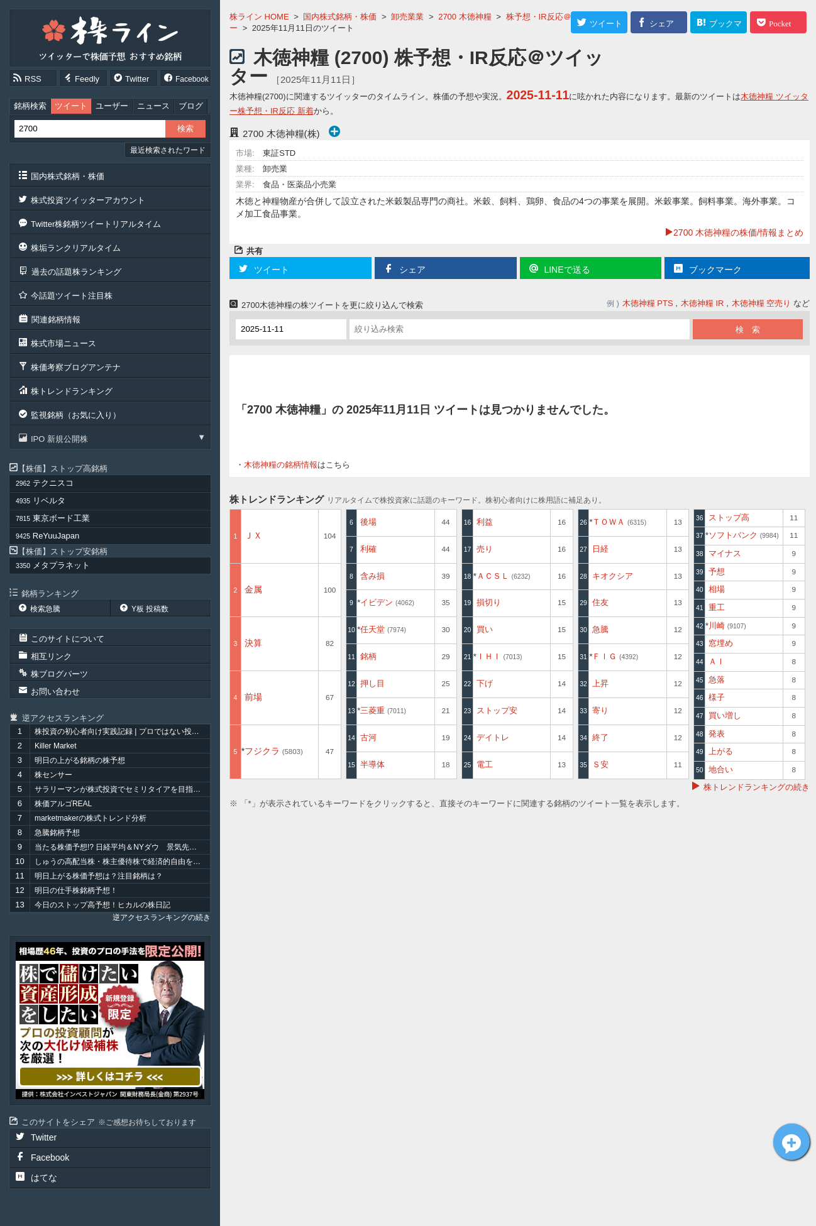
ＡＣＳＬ (504, 576)
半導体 (372, 764)
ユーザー (112, 106)
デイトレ (493, 737)
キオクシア (612, 576)
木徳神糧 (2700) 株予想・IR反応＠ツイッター (416, 67)
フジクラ (274, 751)
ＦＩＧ (615, 656)
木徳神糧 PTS (647, 303)
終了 (600, 737)
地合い (720, 769)
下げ (485, 683)
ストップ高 (728, 517)
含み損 (372, 576)
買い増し (724, 715)
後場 (368, 522)
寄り (600, 710)
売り (485, 549)
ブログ (191, 106)
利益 (485, 522)
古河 (368, 737)
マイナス (724, 553)
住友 (600, 602)
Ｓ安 (600, 764)
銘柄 (368, 656)
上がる (720, 751)
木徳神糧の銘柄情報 (280, 464)
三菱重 (383, 710)
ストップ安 (497, 710)
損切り (489, 602)
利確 (368, 549)
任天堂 (383, 629)
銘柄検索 (30, 106)
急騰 (600, 629)
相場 (716, 589)
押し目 (372, 683)
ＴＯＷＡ (619, 522)
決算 (253, 643)
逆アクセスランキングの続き (162, 917)
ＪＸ (253, 535)
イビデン (387, 602)
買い (485, 629)
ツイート (71, 106)
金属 (253, 589)
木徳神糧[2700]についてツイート (791, 1142)
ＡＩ (716, 661)
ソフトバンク (743, 535)
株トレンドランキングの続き (756, 787)
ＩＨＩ (499, 656)
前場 (253, 697)
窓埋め (720, 643)
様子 (716, 697)
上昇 (600, 683)
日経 (600, 549)
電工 (485, 764)
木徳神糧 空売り (761, 303)
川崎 (727, 625)
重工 (716, 607)
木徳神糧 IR (702, 303)
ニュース (153, 106)
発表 (716, 733)
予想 (716, 571)
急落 (716, 679)
